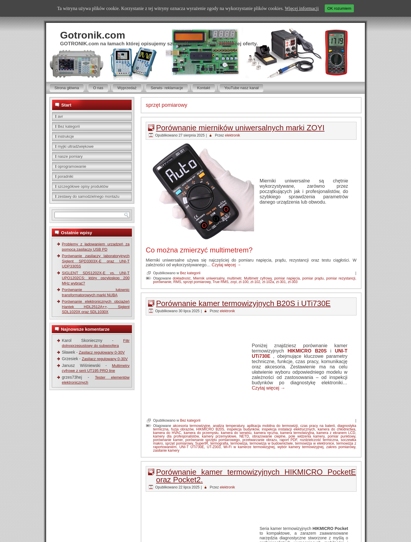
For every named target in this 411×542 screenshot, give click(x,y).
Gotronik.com (92, 35)
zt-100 (243, 282)
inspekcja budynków (243, 381)
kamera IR (347, 501)
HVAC (332, 501)
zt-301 (281, 282)
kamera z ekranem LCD (335, 385)
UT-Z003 (214, 399)
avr (60, 116)
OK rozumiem (339, 8)
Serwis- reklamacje (167, 88)
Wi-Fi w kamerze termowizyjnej (249, 399)
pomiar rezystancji (340, 278)
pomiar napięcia (287, 278)
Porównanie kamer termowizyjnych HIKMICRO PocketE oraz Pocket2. (256, 428)
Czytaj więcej (226, 264)
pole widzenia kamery (306, 388)
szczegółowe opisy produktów (83, 186)
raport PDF (288, 392)
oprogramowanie (72, 166)
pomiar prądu (313, 278)
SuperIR (201, 395)
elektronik (232, 135)
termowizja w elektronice (314, 395)
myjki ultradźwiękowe (76, 146)
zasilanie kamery (166, 402)
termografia (219, 395)
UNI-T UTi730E (191, 399)
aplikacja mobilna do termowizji (272, 378)
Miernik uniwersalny (208, 278)
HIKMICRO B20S (307, 326)
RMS (177, 282)
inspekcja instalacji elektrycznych (288, 381)
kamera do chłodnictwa (336, 381)
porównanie (162, 282)
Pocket (228, 504)
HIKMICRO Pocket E (275, 501)
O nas (98, 88)
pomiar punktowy (341, 388)
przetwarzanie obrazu (259, 392)
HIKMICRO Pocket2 (309, 501)
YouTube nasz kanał (241, 88)
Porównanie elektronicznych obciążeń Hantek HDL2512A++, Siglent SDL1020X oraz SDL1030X (96, 306)
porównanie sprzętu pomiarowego (212, 392)
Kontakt (203, 88)
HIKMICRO (248, 501)
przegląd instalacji (312, 504)
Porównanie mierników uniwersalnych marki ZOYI (240, 127)
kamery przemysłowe (219, 388)
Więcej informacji (302, 8)
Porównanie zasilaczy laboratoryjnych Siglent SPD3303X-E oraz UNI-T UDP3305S (96, 261)
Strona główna (66, 88)
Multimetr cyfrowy (257, 278)
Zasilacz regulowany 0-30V (102, 352)
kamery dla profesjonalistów (176, 388)
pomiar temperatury (280, 504)
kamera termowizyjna (297, 385)
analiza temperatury (228, 378)
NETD (244, 388)
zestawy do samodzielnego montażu (89, 196)
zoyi (234, 282)
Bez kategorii (69, 126)
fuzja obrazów (182, 381)
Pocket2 (242, 504)
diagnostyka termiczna (219, 501)
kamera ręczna (266, 385)
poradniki (65, 176)
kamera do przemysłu (201, 385)
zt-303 (292, 282)
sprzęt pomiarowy (197, 282)
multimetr (234, 278)
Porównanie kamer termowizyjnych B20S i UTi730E (243, 303)
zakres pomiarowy (340, 399)
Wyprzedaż (127, 88)
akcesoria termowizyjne (191, 378)
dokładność (182, 278)
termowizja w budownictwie (271, 395)
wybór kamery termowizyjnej (300, 399)
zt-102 (255, 282)
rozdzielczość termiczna (319, 392)
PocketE (256, 504)
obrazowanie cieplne (268, 388)
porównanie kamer (168, 392)
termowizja (239, 395)
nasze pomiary (70, 156)
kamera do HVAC (167, 385)
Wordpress (219, 526)
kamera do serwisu (236, 385)
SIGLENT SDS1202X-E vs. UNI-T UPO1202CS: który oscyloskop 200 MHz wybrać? (96, 278)
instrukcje (66, 136)
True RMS (220, 282)
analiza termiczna (186, 501)
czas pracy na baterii (317, 378)
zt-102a (268, 282)
